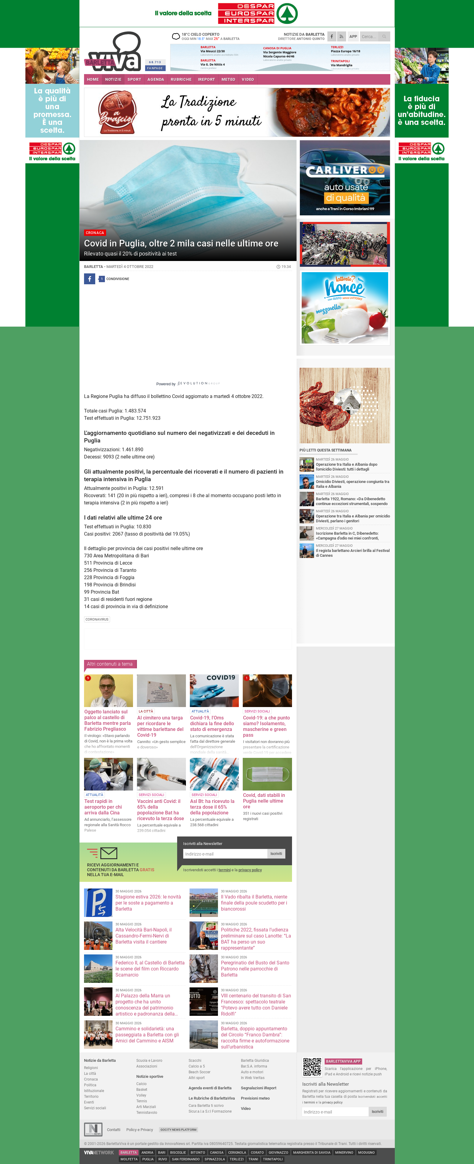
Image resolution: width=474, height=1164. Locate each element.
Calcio (141, 1083)
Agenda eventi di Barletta (210, 1088)
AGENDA (156, 79)
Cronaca (91, 1079)
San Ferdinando (186, 1159)
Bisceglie (178, 1153)
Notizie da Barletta (100, 1060)
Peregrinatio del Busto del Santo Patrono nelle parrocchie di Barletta (255, 969)
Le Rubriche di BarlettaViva (212, 1098)
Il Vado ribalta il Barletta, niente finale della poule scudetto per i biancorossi (254, 903)
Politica (90, 1085)
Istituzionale (94, 1090)
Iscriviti (276, 854)
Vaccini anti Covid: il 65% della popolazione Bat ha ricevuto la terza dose (160, 809)
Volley (141, 1095)
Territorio (91, 1096)
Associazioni (146, 1066)
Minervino (344, 1153)
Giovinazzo (278, 1153)
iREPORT (207, 79)
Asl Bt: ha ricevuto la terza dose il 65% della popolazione (212, 807)
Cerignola (237, 1153)
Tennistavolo (146, 1112)
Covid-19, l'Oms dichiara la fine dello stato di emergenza (212, 723)
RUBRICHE (181, 79)
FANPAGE (155, 68)
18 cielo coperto (208, 36)
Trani (253, 1159)
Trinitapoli (273, 1159)
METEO (228, 79)
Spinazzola (215, 1159)
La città (90, 1073)
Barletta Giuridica (255, 1060)
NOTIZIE (113, 79)
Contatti (113, 1129)
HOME (93, 79)
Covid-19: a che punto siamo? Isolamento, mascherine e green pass (266, 726)
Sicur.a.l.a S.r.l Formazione (210, 1111)
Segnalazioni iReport (258, 1088)
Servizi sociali (95, 1108)
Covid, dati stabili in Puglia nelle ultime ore (264, 801)
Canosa (216, 1153)
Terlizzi (237, 1159)
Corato (257, 1153)
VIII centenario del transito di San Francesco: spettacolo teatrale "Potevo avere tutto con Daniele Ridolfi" (256, 1005)
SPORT (134, 79)
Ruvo (162, 1159)
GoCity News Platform (178, 1129)
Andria (147, 1153)
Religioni (91, 1067)
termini (225, 870)
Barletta (129, 1153)
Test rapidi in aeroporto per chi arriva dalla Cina (103, 807)
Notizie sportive (149, 1076)
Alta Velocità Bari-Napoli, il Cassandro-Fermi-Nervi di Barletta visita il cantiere (143, 936)
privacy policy (250, 870)
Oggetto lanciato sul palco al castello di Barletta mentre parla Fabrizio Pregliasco (107, 720)
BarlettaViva (113, 49)
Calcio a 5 (197, 1066)
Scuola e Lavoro (149, 1060)
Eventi (89, 1102)
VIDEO (248, 79)
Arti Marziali (146, 1106)
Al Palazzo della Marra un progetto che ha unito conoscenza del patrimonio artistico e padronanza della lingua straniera (145, 1008)
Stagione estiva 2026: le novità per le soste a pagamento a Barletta (148, 903)
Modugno (366, 1153)
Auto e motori (252, 1072)
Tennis (141, 1101)
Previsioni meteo (255, 1098)
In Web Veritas (253, 1077)
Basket (141, 1089)
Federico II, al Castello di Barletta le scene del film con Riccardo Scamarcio (150, 969)
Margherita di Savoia (311, 1153)
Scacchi (195, 1060)
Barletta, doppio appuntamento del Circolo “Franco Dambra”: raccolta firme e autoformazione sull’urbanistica (255, 1038)
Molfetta (129, 1159)
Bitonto (198, 1153)
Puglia (148, 1159)
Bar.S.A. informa (254, 1066)
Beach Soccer (199, 1072)
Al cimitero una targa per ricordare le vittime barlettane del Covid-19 (160, 726)
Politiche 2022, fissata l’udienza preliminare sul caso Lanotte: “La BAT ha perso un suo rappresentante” (256, 939)
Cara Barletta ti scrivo (206, 1105)
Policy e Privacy (139, 1129)
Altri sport (197, 1077)
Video (246, 1108)
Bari (161, 1153)
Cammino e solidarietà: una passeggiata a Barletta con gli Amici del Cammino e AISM (147, 1035)
